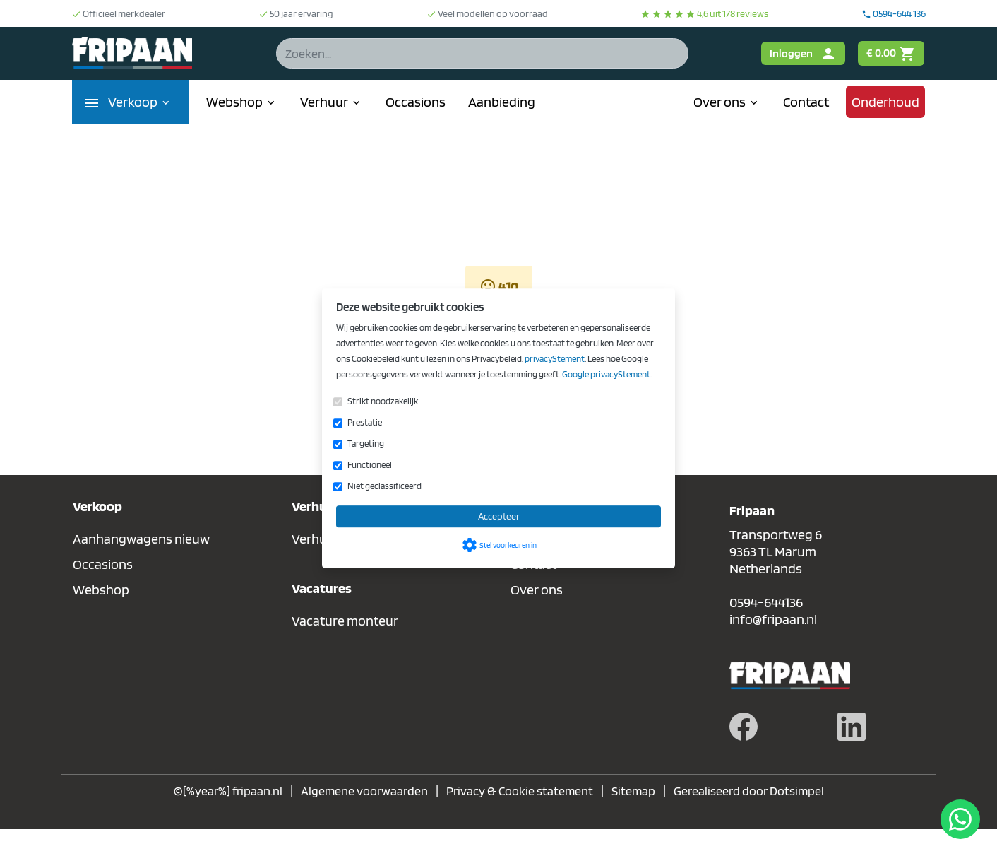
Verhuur (316, 538)
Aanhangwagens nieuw (141, 538)
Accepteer (499, 516)
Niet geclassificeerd (384, 486)
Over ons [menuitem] (726, 101)
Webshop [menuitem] (241, 101)
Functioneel (369, 464)
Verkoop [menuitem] (140, 101)
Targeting (365, 443)
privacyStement (555, 358)
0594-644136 (766, 602)
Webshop (101, 589)
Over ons (537, 589)
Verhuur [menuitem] (331, 101)
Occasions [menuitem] (416, 101)
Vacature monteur (345, 620)
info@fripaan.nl (773, 619)
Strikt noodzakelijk (382, 401)
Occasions (103, 564)
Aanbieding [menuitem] (501, 101)
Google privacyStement (606, 374)
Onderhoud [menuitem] (885, 101)
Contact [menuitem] (806, 101)
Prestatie (364, 422)
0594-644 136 (893, 13)
